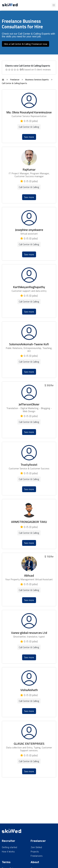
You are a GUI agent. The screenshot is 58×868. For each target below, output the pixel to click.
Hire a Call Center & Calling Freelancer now (25, 44)
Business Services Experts (37, 79)
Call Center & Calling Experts (14, 83)
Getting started (9, 847)
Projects (35, 852)
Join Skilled (36, 847)
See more (29, 137)
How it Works (8, 852)
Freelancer (14, 79)
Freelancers (37, 856)
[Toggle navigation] (54, 5)
